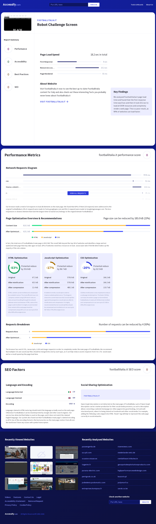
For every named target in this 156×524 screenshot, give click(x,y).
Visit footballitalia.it (54, 101)
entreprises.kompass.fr (92, 488)
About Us (149, 5)
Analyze (93, 5)
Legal (39, 497)
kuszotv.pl (122, 476)
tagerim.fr (86, 464)
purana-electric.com (91, 470)
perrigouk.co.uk (89, 476)
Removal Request (35, 501)
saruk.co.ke (123, 488)
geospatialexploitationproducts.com (134, 464)
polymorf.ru (123, 482)
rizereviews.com (125, 446)
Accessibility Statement (15, 501)
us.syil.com (87, 452)
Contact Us (29, 497)
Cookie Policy (25, 505)
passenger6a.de (88, 446)
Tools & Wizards (137, 5)
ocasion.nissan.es (89, 458)
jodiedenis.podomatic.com (93, 482)
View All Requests (78, 193)
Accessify (12, 4)
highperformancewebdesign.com (132, 470)
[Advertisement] (94, 42)
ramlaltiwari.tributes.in (128, 458)
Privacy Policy (11, 505)
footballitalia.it (47, 20)
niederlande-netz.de (126, 452)
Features (17, 497)
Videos (8, 497)
